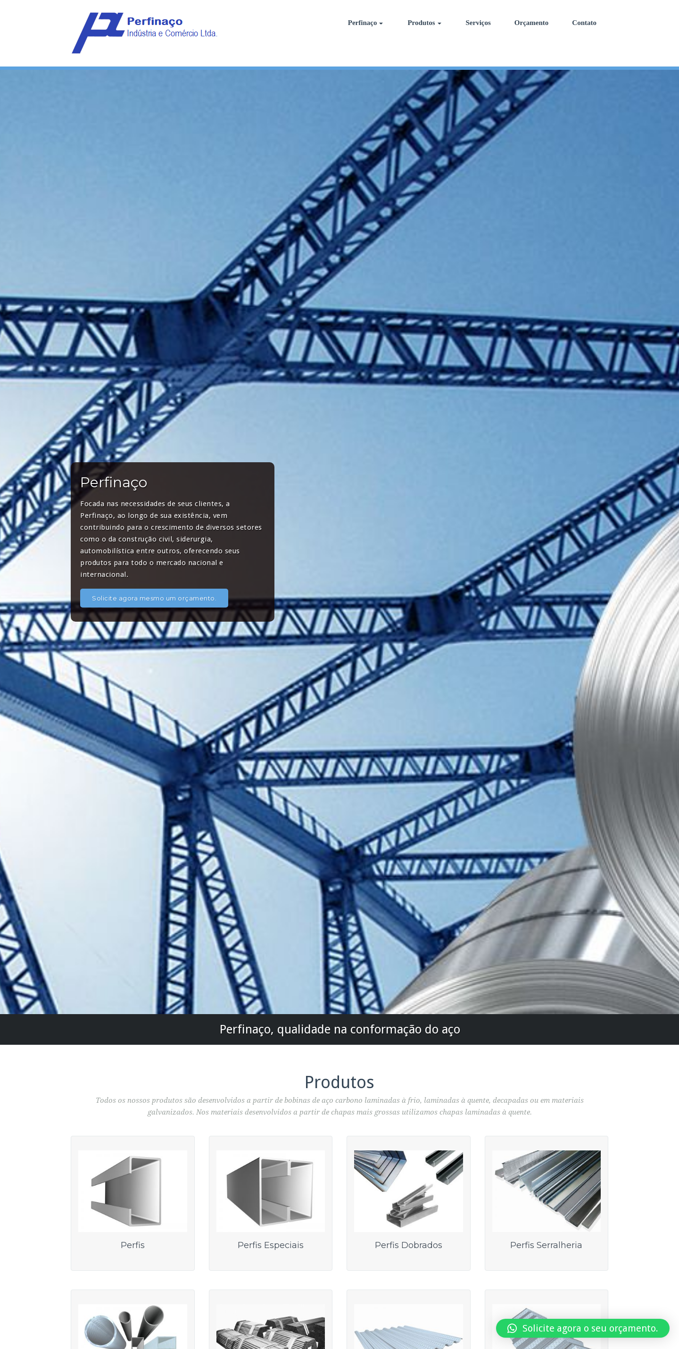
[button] (583, 1328)
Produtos (424, 22)
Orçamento (531, 22)
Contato (584, 22)
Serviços (478, 22)
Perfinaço (365, 22)
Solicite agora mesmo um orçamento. (154, 598)
